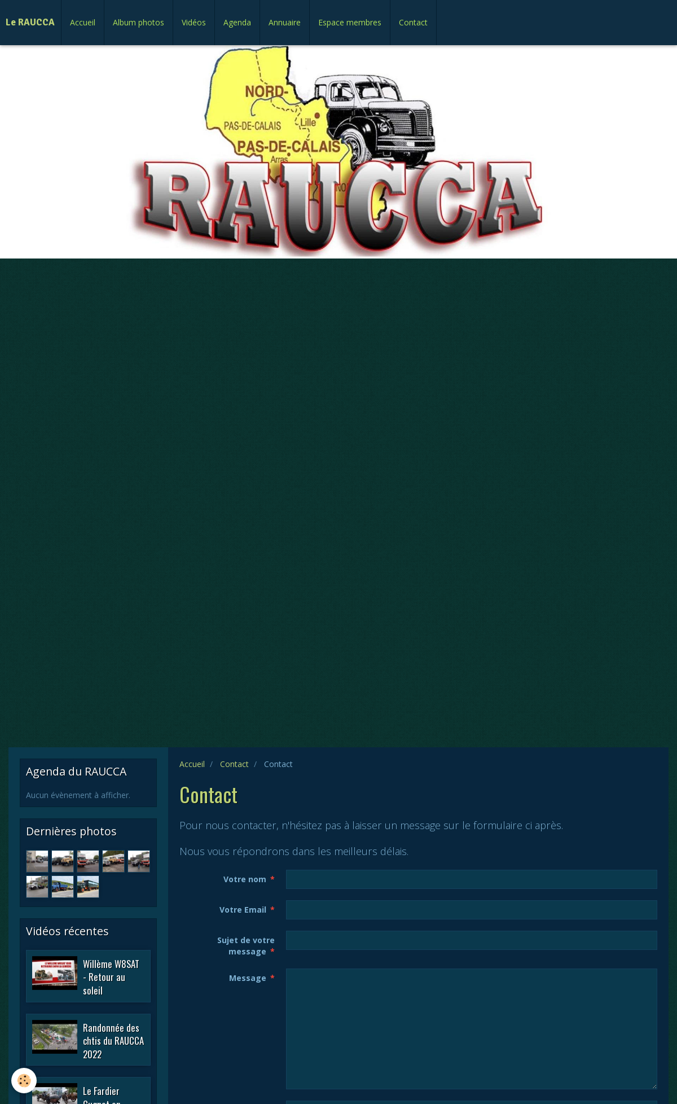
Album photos (138, 22)
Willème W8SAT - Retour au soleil (111, 976)
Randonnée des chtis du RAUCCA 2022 (113, 1040)
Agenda (237, 22)
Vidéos (194, 22)
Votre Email (242, 909)
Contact (413, 22)
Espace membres (349, 22)
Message (247, 977)
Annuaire (285, 22)
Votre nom (244, 879)
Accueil (82, 22)
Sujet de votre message (246, 946)
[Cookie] (24, 1080)
